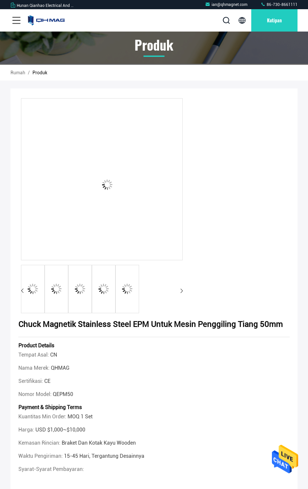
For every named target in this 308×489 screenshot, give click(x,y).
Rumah (17, 72)
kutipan (274, 20)
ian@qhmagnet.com (226, 4)
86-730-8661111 (279, 4)
